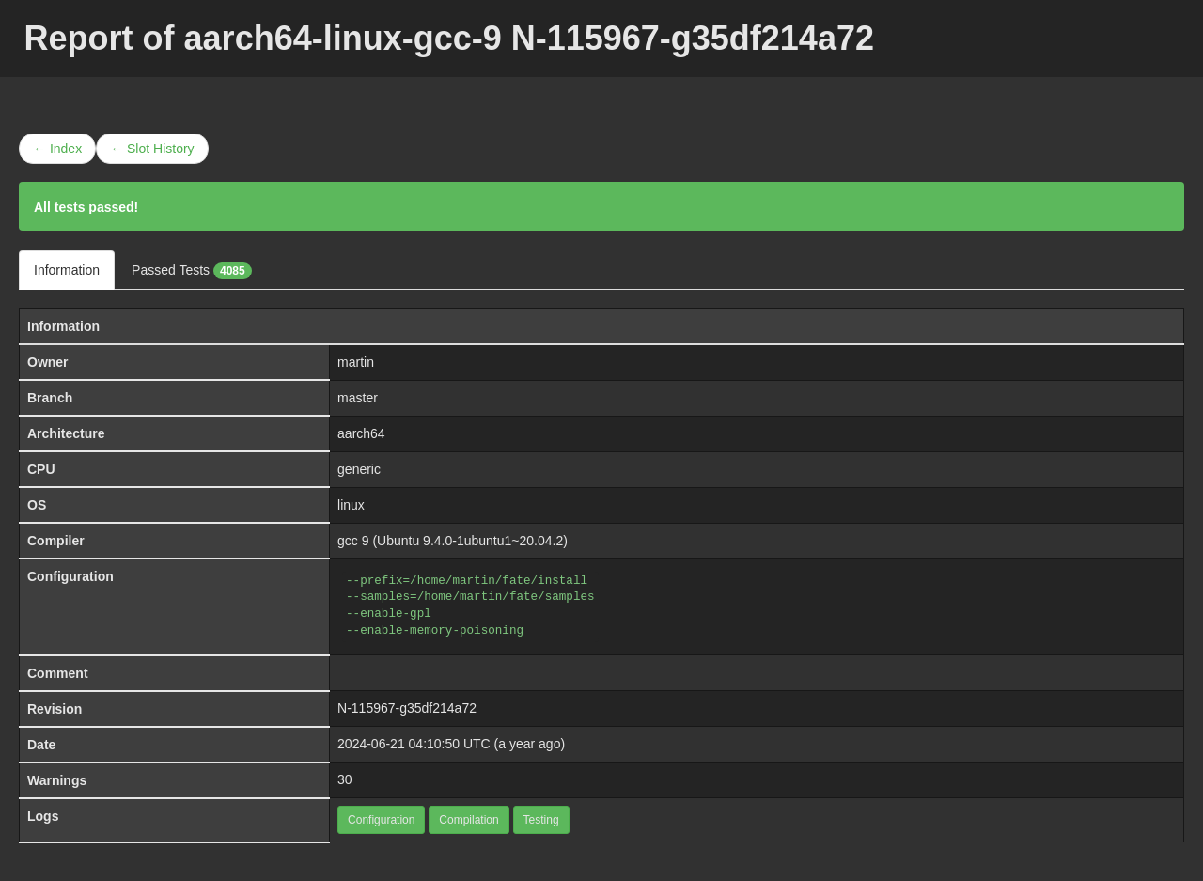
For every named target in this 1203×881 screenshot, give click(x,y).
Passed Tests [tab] (192, 270)
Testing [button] (541, 819)
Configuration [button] (381, 819)
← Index (57, 148)
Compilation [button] (468, 819)
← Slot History (152, 148)
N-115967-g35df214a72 (407, 708)
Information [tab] (67, 269)
